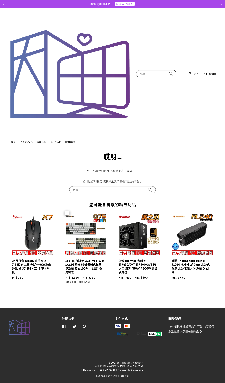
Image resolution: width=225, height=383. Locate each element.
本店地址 (56, 141)
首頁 (13, 141)
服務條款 (100, 375)
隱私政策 (112, 375)
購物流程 (70, 141)
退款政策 (124, 375)
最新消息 (42, 141)
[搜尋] (170, 73)
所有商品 (25, 141)
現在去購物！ (124, 4)
